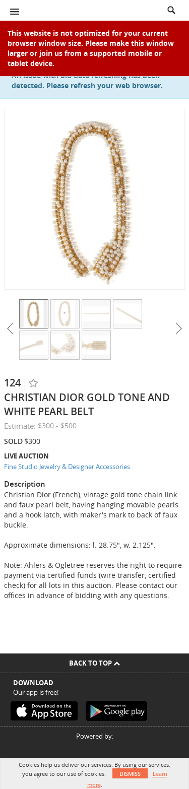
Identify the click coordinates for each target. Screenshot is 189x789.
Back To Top (94, 663)
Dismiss (130, 773)
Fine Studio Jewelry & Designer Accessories (67, 466)
